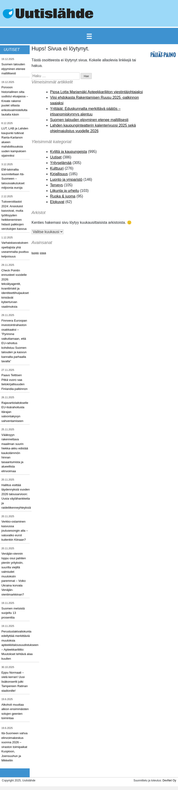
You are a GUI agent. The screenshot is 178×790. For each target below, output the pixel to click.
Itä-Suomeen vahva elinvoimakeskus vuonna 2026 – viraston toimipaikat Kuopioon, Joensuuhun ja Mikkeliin (14, 746)
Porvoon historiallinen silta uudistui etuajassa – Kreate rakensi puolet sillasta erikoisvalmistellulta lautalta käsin (14, 101)
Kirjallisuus (59, 174)
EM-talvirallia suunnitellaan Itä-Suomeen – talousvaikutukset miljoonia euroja (13, 178)
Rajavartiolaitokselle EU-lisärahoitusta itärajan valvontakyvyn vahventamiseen (14, 412)
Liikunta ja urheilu (64, 191)
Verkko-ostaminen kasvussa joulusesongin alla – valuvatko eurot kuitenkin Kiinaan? (14, 530)
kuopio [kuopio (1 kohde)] (35, 252)
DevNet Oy (169, 780)
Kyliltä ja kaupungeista (68, 152)
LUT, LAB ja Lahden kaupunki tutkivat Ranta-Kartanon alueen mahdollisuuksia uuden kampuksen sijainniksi (14, 142)
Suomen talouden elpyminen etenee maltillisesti (13, 69)
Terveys (56, 185)
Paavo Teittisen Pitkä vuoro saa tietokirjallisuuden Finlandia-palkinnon (14, 382)
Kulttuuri (57, 168)
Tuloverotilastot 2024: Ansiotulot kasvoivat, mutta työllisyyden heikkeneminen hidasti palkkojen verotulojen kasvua (13, 215)
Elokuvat (57, 202)
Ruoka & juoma (62, 196)
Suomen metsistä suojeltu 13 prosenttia (13, 613)
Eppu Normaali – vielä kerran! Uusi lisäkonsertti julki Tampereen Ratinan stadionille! (14, 681)
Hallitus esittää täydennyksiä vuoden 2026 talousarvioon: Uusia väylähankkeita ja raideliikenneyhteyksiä (16, 496)
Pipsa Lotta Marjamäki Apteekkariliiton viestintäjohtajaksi (96, 92)
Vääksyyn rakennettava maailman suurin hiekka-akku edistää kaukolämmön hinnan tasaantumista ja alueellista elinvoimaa (14, 453)
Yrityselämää (60, 163)
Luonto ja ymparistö (66, 179)
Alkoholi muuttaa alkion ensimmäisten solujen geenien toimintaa (15, 711)
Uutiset (56, 157)
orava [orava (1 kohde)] (43, 252)
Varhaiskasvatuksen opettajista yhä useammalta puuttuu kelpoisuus (15, 249)
